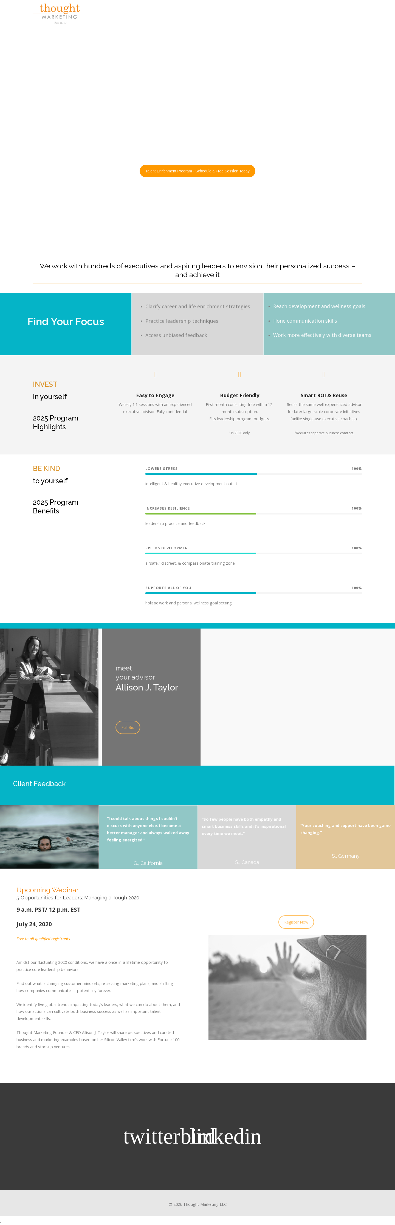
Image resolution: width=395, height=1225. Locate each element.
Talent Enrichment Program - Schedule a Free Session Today (197, 171)
